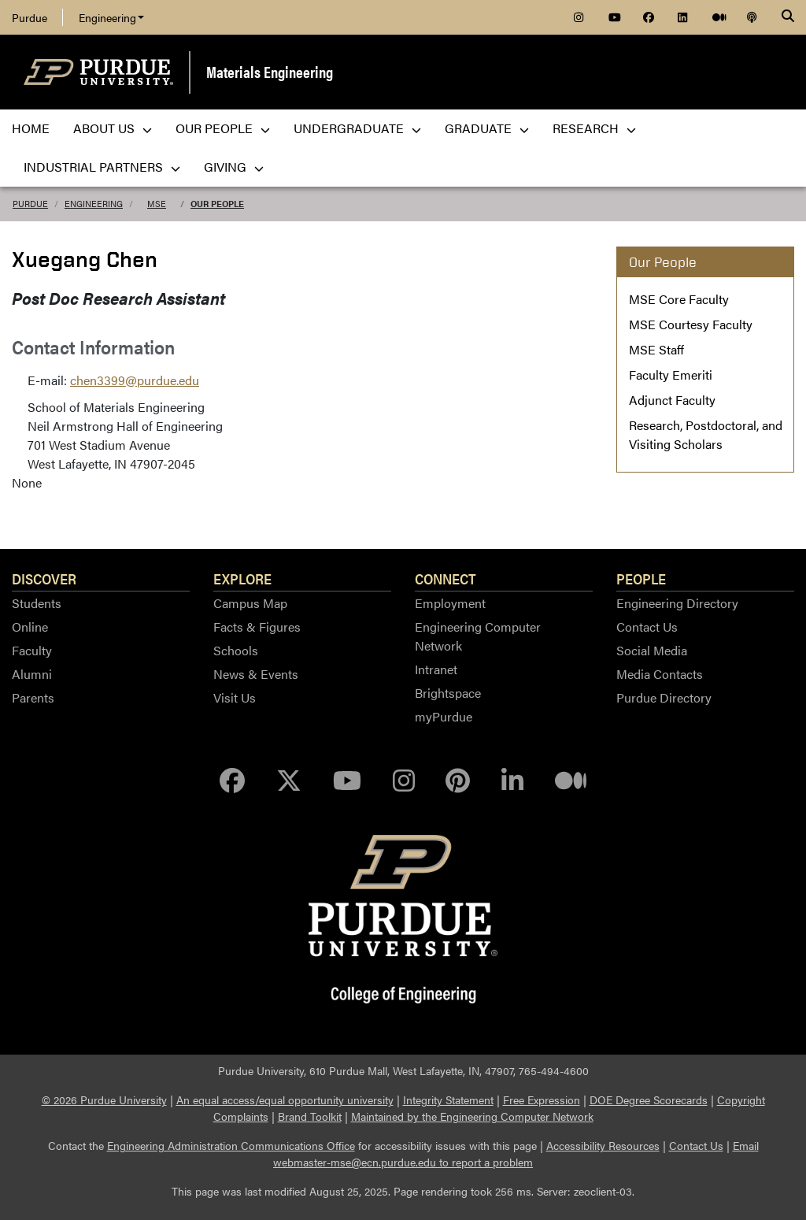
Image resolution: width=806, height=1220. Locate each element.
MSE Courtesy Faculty (690, 324)
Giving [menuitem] (234, 167)
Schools (235, 650)
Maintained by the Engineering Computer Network (472, 1116)
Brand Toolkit (310, 1116)
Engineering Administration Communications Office (231, 1145)
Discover (44, 578)
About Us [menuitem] (112, 128)
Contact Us (647, 626)
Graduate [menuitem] (487, 128)
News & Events (255, 674)
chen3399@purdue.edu (134, 380)
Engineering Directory (677, 603)
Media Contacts (659, 674)
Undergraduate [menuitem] (357, 128)
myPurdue (443, 716)
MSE (156, 204)
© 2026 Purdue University (104, 1099)
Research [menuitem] (594, 128)
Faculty (32, 650)
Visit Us (234, 697)
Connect (445, 578)
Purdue (29, 17)
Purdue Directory (664, 697)
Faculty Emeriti (670, 374)
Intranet (436, 669)
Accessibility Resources (603, 1145)
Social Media (651, 650)
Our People (217, 204)
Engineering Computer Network (478, 635)
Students (36, 603)
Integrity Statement (448, 1099)
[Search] (788, 17)
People (641, 578)
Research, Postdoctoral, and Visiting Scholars (705, 434)
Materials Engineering (269, 71)
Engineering (111, 17)
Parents (33, 697)
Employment (450, 603)
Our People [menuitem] (223, 128)
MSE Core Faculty (679, 299)
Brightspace (448, 693)
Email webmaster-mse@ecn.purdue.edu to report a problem (516, 1153)
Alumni (32, 674)
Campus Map (250, 603)
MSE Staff (656, 349)
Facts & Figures (257, 626)
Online (30, 626)
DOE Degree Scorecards (649, 1099)
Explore (242, 578)
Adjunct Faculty (672, 400)
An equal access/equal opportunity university (285, 1099)
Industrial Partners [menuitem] (102, 167)
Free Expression (541, 1099)
